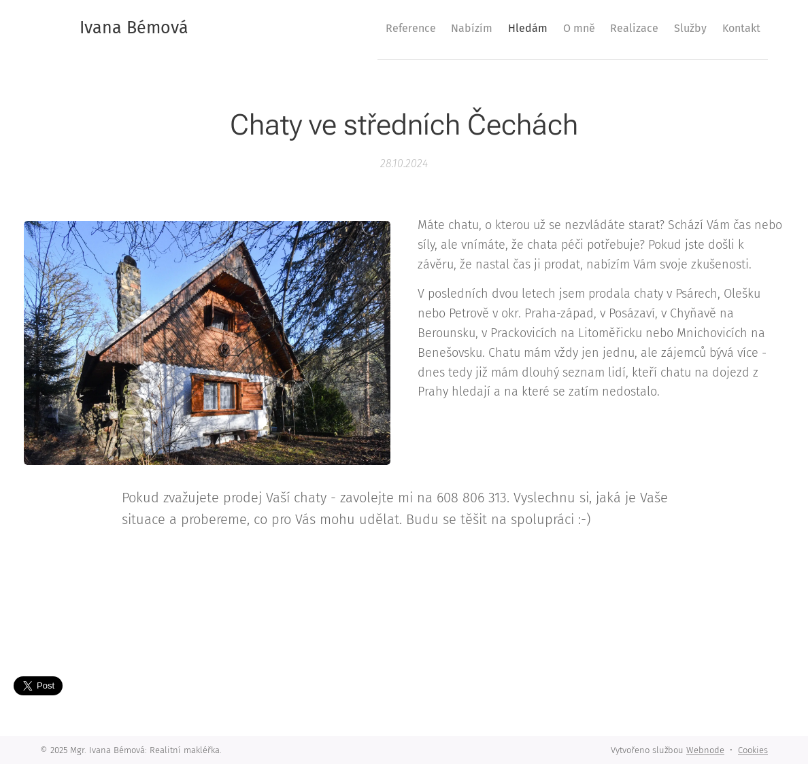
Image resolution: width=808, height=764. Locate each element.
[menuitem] (351, 28)
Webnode (705, 750)
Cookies (753, 750)
